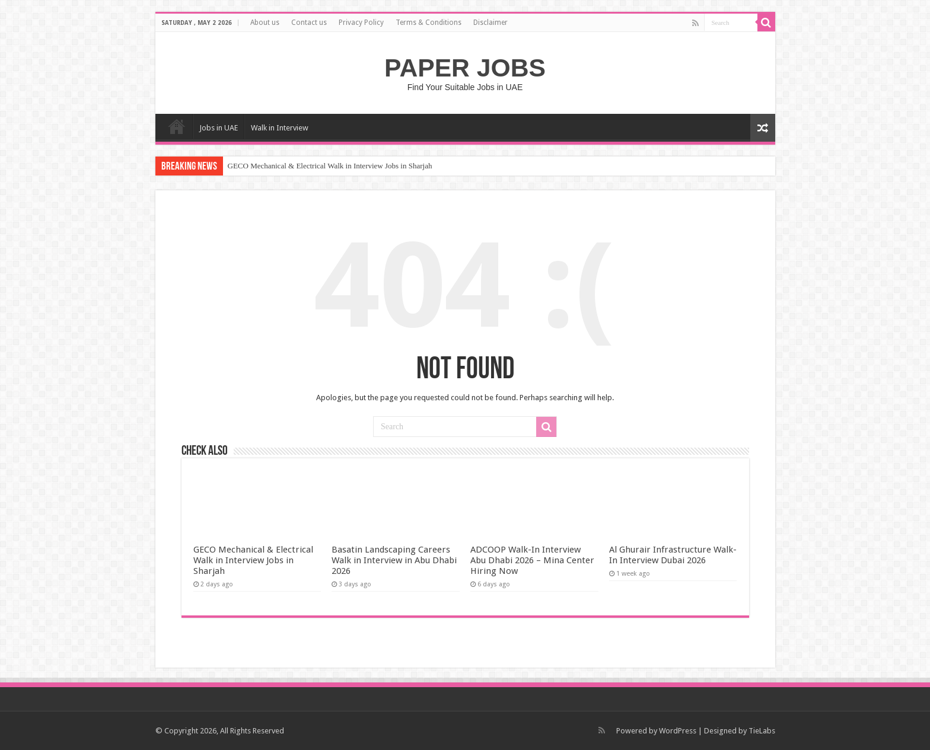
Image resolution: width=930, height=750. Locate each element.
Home (176, 126)
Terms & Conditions (428, 22)
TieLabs (762, 730)
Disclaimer (490, 22)
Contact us (309, 22)
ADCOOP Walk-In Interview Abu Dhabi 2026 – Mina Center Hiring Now (532, 560)
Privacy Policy (361, 22)
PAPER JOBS (465, 67)
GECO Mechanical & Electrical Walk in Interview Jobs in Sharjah (330, 165)
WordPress (677, 730)
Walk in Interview (279, 127)
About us (264, 22)
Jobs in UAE (218, 127)
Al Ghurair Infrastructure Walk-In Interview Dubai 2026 (673, 555)
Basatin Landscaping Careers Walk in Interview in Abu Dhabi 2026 (394, 560)
